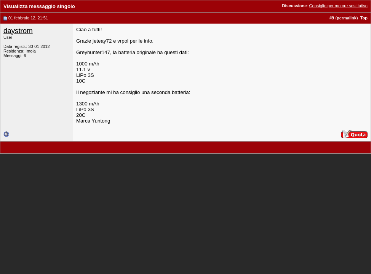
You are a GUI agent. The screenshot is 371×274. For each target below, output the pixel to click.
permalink (347, 18)
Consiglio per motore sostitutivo (338, 5)
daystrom (18, 31)
